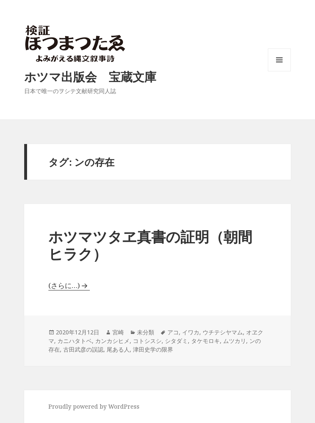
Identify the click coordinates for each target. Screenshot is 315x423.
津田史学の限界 (153, 349)
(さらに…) (64, 285)
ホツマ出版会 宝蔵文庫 (90, 77)
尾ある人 (118, 349)
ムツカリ (234, 341)
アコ (173, 332)
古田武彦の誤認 (83, 349)
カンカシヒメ (112, 341)
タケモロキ (205, 341)
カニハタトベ (74, 341)
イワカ (190, 332)
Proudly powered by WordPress (93, 406)
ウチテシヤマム (223, 332)
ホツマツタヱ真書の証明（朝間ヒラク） (150, 245)
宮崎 (118, 332)
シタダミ (176, 341)
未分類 (145, 332)
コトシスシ (147, 341)
